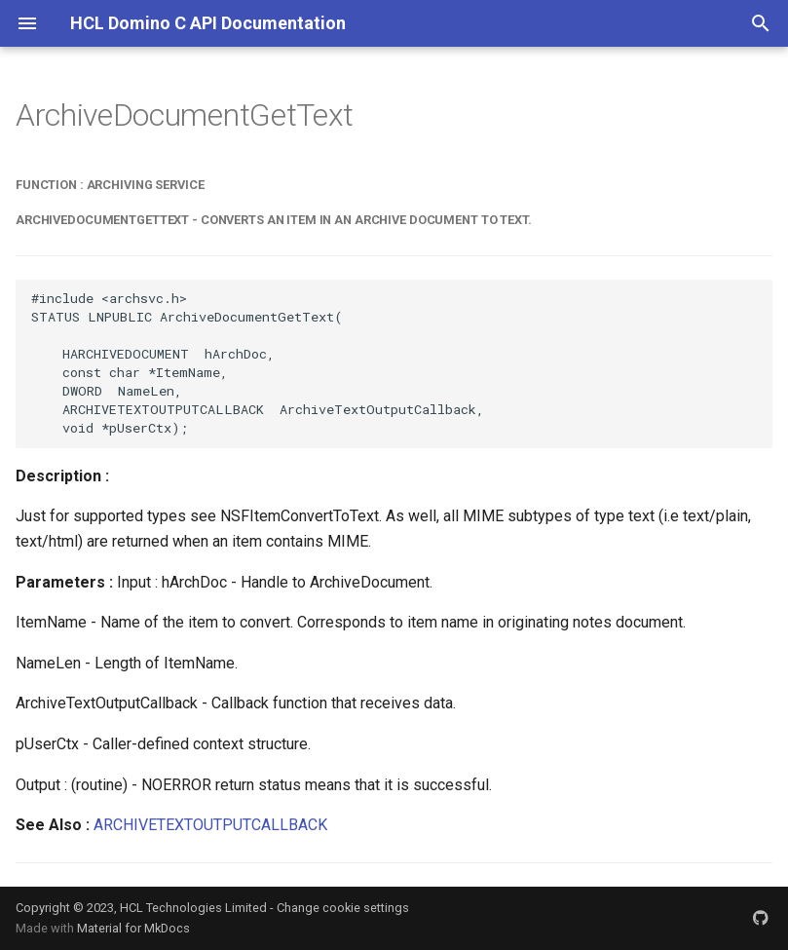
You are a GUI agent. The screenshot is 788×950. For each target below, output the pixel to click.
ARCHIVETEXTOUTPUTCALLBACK (210, 825)
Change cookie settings (343, 907)
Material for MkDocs (133, 928)
